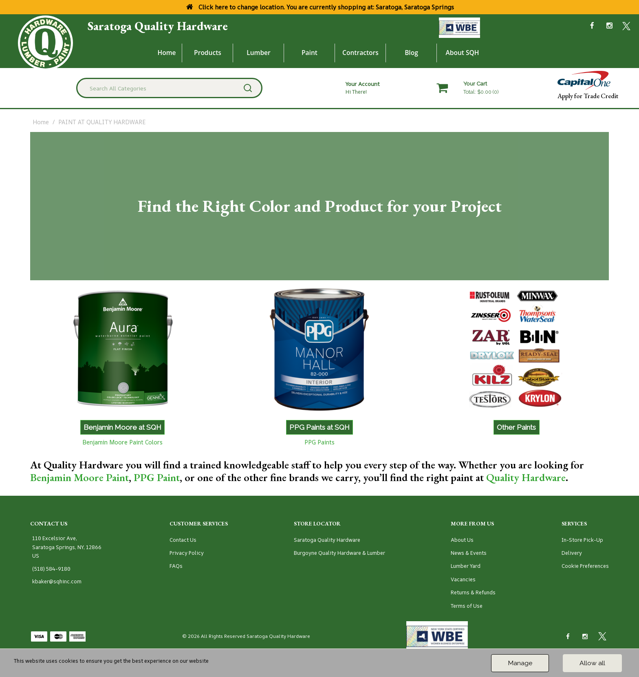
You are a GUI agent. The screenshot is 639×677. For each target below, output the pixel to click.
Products (207, 52)
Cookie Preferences (585, 566)
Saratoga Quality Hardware (158, 26)
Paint (309, 52)
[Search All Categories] (169, 88)
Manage (520, 663)
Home (167, 52)
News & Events (469, 553)
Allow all (592, 663)
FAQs (176, 566)
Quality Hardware (526, 477)
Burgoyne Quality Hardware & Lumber (339, 553)
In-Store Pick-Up (582, 539)
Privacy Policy (187, 553)
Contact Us (183, 539)
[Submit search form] (247, 88)
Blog (411, 52)
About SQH (462, 52)
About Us (462, 539)
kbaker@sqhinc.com (57, 581)
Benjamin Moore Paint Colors (122, 442)
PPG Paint (157, 477)
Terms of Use (467, 605)
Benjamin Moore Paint (79, 477)
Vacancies (463, 579)
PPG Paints (319, 442)
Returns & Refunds (473, 592)
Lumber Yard (465, 566)
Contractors (360, 52)
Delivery (572, 553)
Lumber (259, 52)
